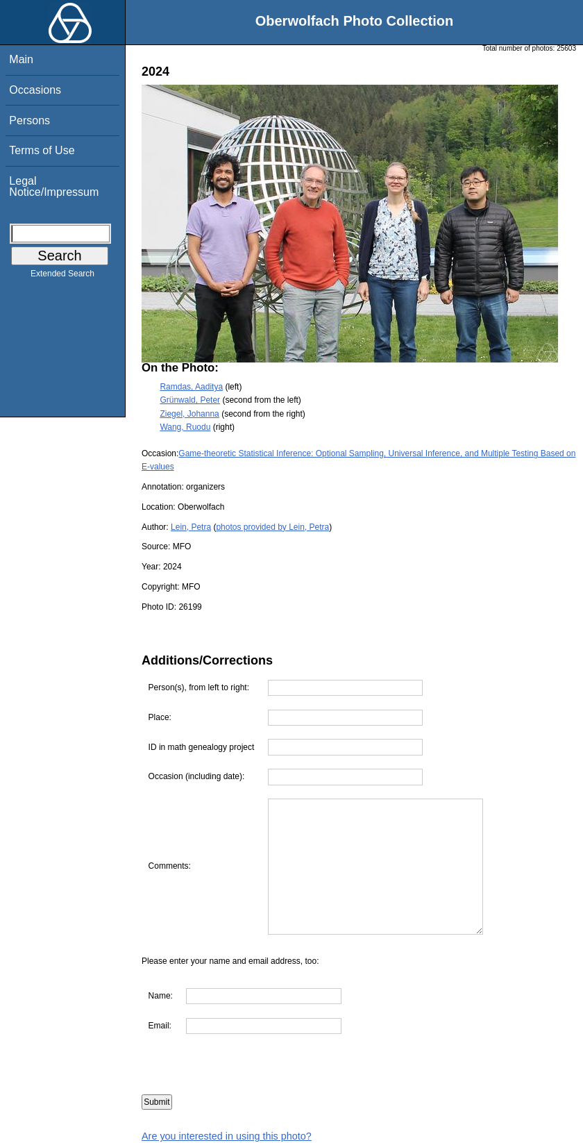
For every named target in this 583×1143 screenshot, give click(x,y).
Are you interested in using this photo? (227, 1136)
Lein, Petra (191, 527)
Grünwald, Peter (190, 400)
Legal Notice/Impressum (54, 186)
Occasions (35, 90)
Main (21, 59)
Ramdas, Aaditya (191, 387)
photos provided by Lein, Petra (272, 527)
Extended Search (62, 276)
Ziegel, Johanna (189, 414)
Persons (29, 120)
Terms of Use (41, 150)
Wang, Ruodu (185, 427)
